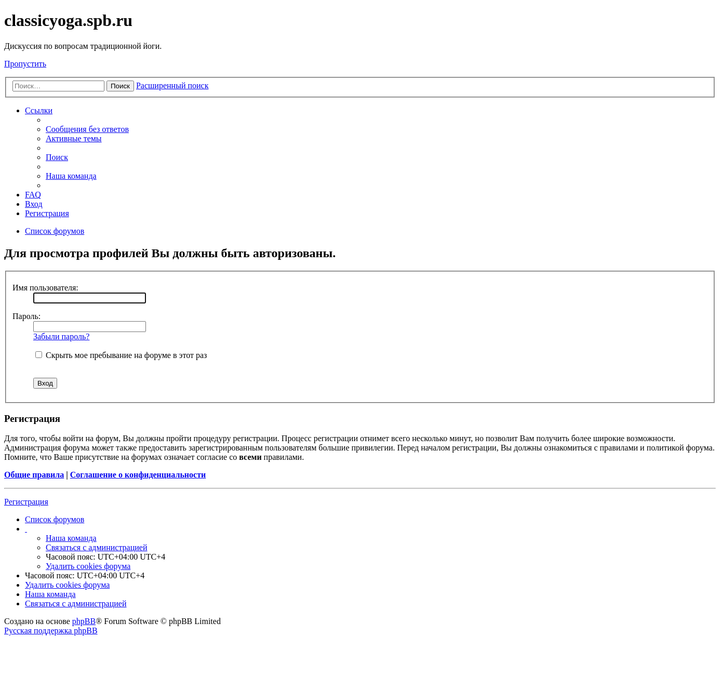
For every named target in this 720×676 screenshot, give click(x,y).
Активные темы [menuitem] (74, 138)
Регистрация (26, 501)
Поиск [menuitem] (57, 157)
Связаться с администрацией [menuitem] (96, 547)
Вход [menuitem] (34, 204)
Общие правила (34, 474)
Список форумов (54, 519)
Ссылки (38, 110)
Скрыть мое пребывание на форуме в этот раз (121, 355)
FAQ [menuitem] (33, 194)
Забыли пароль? (61, 336)
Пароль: (26, 316)
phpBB (84, 621)
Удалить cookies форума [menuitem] (88, 566)
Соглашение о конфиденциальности (138, 474)
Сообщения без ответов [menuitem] (87, 129)
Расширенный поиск (172, 85)
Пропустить (25, 63)
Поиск (120, 86)
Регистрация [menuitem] (47, 213)
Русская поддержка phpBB (51, 630)
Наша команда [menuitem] (71, 175)
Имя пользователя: (45, 287)
